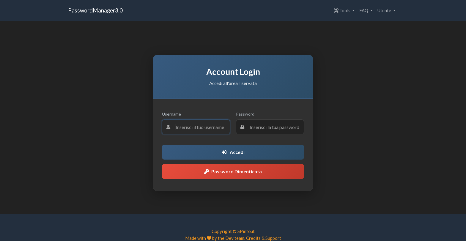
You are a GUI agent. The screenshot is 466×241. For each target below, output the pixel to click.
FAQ (364, 10)
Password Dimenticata (233, 171)
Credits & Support (263, 238)
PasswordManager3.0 (95, 10)
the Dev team (231, 238)
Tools (342, 10)
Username (171, 113)
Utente (384, 10)
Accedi (233, 152)
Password (245, 113)
